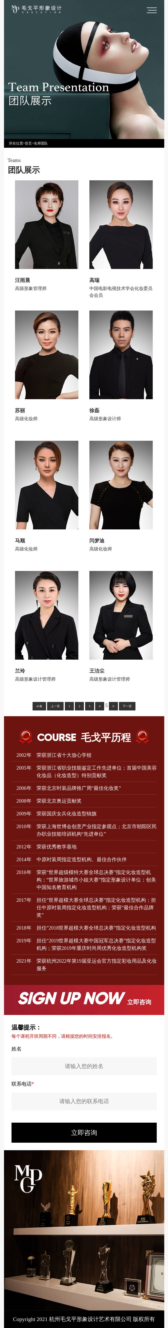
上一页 (55, 706)
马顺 (20, 540)
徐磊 (94, 410)
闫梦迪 (96, 540)
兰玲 (20, 671)
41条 (39, 706)
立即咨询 (84, 1132)
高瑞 (94, 280)
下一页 (127, 706)
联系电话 (23, 1084)
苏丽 (20, 410)
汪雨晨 (22, 280)
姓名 (17, 1049)
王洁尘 (96, 671)
